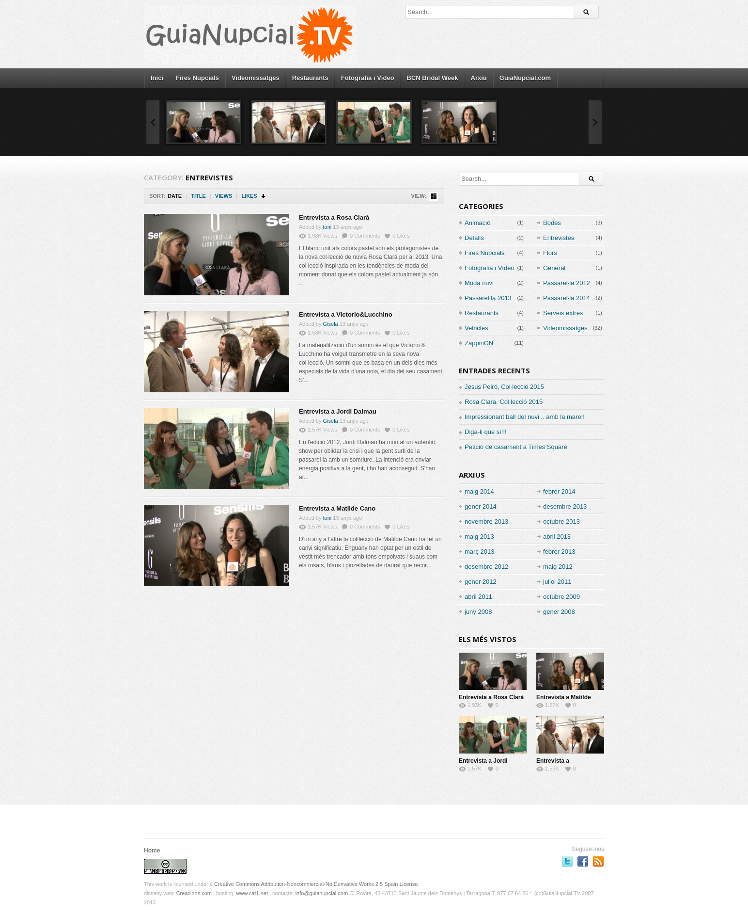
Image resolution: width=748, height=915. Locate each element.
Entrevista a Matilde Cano (337, 508)
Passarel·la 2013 (488, 298)
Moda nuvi (479, 283)
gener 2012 (481, 581)
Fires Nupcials (197, 77)
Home (152, 850)
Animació (477, 222)
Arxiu (479, 77)
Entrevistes (558, 237)
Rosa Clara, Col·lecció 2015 (504, 401)
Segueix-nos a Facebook (583, 861)
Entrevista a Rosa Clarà (334, 217)
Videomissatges (256, 77)
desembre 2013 (565, 506)
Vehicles (476, 328)
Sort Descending (263, 196)
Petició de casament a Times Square (516, 446)
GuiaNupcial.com (525, 77)
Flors (550, 253)
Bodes (552, 222)
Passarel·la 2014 (566, 298)
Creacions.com (194, 893)
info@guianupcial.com (322, 893)
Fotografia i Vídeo (367, 77)
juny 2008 (478, 611)
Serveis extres (563, 313)
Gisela (330, 324)
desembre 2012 (486, 566)
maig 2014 (479, 491)
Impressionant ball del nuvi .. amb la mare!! (525, 416)
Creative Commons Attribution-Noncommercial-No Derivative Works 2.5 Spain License (316, 884)
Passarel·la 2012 (566, 283)
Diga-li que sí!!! (486, 431)
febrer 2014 (559, 491)
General (554, 268)
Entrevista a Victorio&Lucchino (345, 314)
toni (327, 227)
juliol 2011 (557, 581)
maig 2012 (558, 566)
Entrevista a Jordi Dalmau (337, 411)
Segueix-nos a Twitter (567, 861)
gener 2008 (559, 611)
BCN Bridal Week (432, 77)
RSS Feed (598, 861)
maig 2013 (479, 536)
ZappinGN (479, 343)
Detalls (474, 237)
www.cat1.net (252, 893)
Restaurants (310, 77)
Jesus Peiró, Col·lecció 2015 (504, 386)
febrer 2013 (559, 551)
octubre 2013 (561, 521)
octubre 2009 (561, 596)
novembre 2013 (486, 521)
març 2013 (479, 551)
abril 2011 (478, 596)
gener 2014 (481, 506)
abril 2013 (557, 536)
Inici (157, 77)
